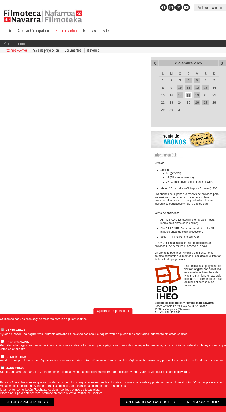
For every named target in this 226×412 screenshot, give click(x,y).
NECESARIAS (13, 330)
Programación (66, 31)
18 (188, 95)
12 (197, 88)
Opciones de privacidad (113, 311)
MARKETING (12, 368)
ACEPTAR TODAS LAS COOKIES (150, 402)
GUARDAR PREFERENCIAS (27, 402)
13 (206, 88)
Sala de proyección (46, 50)
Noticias (89, 31)
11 (188, 88)
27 (206, 102)
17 (180, 95)
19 (197, 95)
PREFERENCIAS (15, 341)
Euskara (202, 7)
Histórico (93, 50)
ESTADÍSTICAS (14, 357)
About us (217, 7)
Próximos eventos (15, 50)
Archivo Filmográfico (33, 31)
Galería (107, 31)
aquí (13, 393)
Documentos (73, 50)
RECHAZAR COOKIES (203, 402)
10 (180, 88)
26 (197, 102)
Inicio (7, 31)
